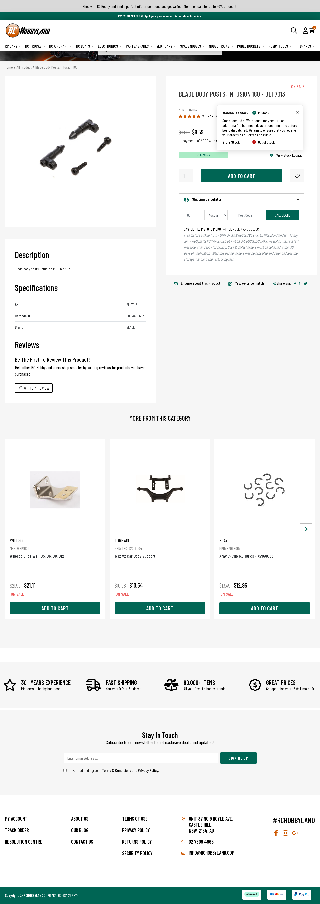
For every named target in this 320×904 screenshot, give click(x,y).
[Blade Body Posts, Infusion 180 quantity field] (186, 175)
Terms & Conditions (116, 770)
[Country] (216, 215)
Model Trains (221, 46)
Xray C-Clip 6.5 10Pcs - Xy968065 (265, 548)
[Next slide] (306, 529)
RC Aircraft (60, 46)
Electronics (110, 46)
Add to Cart (242, 176)
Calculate (282, 215)
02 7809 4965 (198, 842)
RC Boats (85, 46)
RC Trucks (35, 46)
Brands (307, 46)
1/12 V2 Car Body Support (160, 548)
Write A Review (34, 388)
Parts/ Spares (139, 46)
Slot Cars (166, 46)
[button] (305, 30)
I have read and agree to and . (111, 770)
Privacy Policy (148, 770)
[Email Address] (141, 758)
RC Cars (13, 46)
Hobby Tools (280, 46)
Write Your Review (213, 116)
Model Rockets (250, 46)
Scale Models (192, 46)
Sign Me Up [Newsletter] (238, 757)
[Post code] (246, 215)
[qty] (190, 215)
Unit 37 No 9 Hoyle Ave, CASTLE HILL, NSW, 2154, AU (211, 825)
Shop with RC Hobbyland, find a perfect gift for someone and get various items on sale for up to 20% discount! (160, 6)
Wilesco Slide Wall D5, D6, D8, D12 (55, 548)
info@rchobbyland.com (208, 853)
